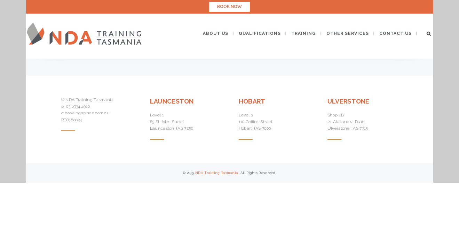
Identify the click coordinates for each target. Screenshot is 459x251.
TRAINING (303, 33)
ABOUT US (215, 33)
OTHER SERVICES (347, 33)
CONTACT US (395, 33)
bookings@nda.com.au (87, 113)
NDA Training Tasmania (217, 173)
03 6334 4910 (78, 106)
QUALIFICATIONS (260, 33)
